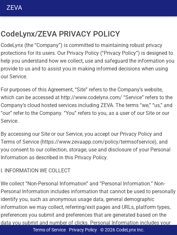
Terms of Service (49, 229)
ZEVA (14, 7)
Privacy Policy (83, 229)
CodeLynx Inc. (130, 229)
